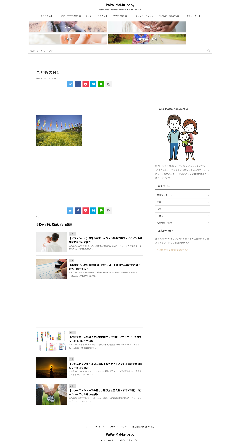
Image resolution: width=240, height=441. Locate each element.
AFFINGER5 (150, 436)
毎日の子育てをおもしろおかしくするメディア (120, 433)
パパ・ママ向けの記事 (71, 16)
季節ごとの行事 (194, 16)
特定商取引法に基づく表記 (143, 419)
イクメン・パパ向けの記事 (95, 16)
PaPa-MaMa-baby (120, 4)
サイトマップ (100, 419)
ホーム (88, 419)
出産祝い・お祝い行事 (169, 16)
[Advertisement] (89, 96)
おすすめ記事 (46, 16)
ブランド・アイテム (144, 16)
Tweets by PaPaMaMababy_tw (171, 242)
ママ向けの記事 (120, 16)
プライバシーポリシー (119, 419)
